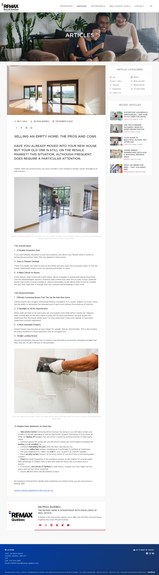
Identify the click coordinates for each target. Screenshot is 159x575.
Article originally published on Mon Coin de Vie (33, 490)
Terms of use (114, 572)
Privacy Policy (102, 572)
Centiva (151, 572)
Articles (81, 6)
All (113, 77)
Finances (115, 89)
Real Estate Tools (120, 6)
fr (151, 6)
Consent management (129, 572)
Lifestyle (115, 93)
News (135, 77)
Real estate (138, 81)
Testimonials (98, 6)
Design (114, 85)
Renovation (137, 85)
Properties (66, 6)
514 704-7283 (14, 561)
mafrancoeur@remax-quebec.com (24, 563)
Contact (139, 6)
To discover (138, 89)
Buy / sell (20, 121)
